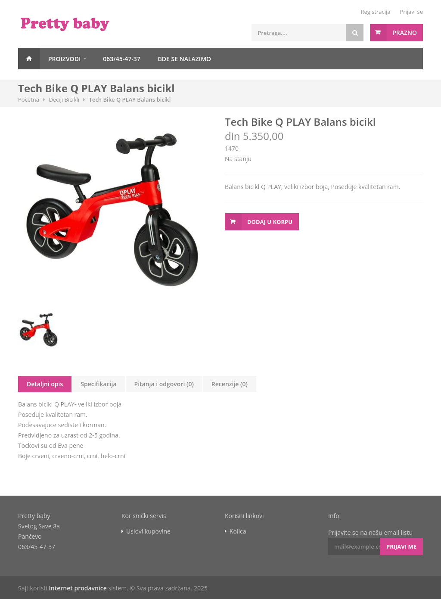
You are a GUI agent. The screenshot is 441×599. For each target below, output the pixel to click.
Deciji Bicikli (64, 99)
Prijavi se (411, 12)
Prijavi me (401, 546)
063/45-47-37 (121, 59)
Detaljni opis (45, 384)
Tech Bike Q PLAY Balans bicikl (130, 99)
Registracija (375, 12)
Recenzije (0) (229, 384)
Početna (29, 58)
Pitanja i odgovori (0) (164, 384)
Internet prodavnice (77, 588)
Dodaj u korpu (269, 222)
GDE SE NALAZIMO (184, 59)
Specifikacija (98, 384)
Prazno (404, 32)
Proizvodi (64, 59)
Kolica (238, 531)
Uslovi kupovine (148, 531)
